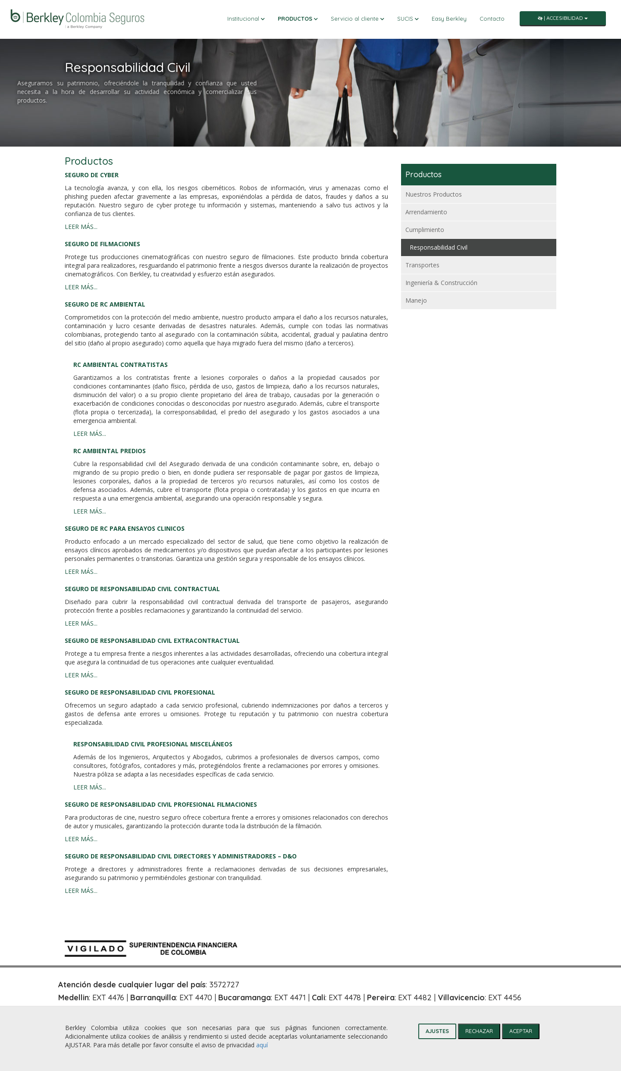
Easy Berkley (449, 18)
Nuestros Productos (433, 194)
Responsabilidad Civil (438, 247)
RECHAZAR (479, 1030)
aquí (262, 1045)
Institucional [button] (246, 18)
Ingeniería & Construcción (441, 283)
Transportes (422, 265)
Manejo (416, 300)
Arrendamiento (426, 212)
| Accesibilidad (563, 18)
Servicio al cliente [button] (357, 18)
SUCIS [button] (408, 18)
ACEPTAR (520, 1030)
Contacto (492, 18)
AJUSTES (437, 1030)
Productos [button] (298, 18)
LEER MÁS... (81, 226)
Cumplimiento (424, 229)
